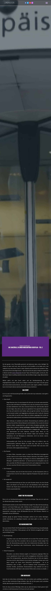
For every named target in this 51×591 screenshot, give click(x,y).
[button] (46, 3)
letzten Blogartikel (17, 372)
